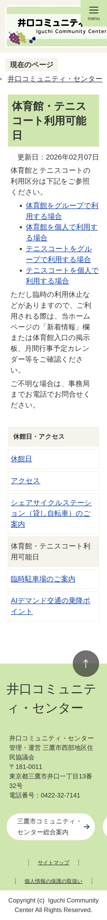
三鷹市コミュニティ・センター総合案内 (49, 827)
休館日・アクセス (39, 436)
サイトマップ (53, 862)
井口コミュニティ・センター (55, 79)
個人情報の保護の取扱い (53, 881)
